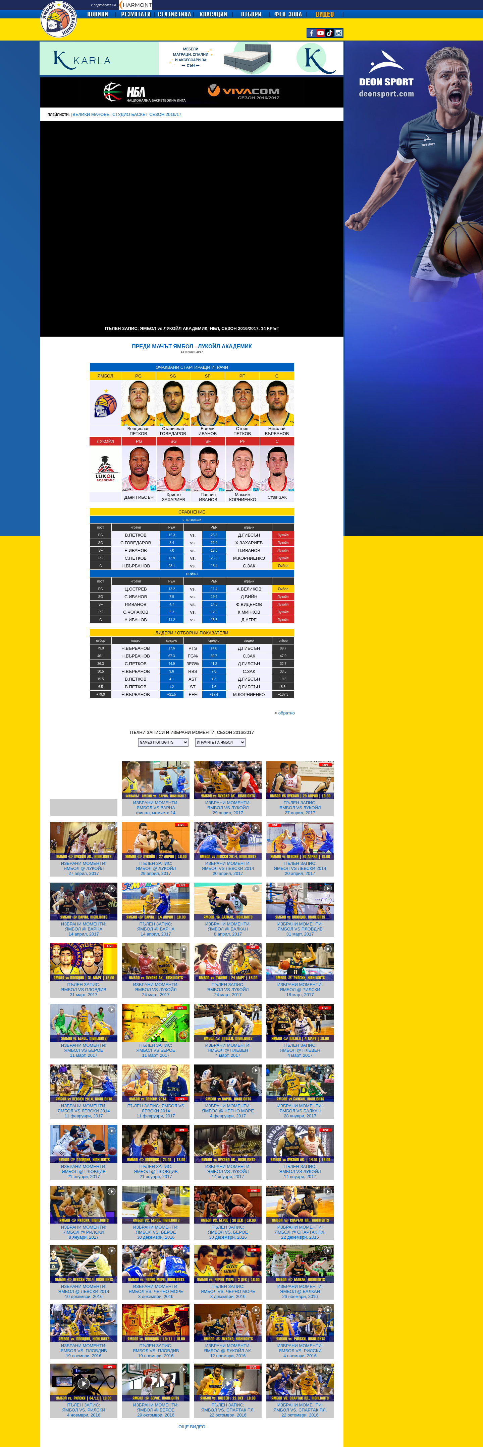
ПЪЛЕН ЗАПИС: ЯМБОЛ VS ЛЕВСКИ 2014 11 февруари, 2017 (155, 1110)
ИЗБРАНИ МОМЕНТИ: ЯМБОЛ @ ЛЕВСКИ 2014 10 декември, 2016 (83, 1291)
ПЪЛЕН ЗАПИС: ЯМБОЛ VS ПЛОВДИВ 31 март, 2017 (83, 989)
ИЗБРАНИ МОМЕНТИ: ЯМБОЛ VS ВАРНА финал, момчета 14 (155, 807)
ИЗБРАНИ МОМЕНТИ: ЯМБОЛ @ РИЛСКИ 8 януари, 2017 (83, 1232)
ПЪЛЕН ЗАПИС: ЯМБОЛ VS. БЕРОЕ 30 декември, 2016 (228, 1232)
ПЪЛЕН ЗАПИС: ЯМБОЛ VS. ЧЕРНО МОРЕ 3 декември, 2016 (228, 1291)
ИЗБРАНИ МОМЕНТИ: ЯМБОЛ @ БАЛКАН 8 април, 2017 (228, 929)
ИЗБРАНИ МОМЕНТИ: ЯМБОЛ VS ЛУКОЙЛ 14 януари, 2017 (228, 1171)
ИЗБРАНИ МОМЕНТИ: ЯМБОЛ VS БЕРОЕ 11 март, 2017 (83, 1050)
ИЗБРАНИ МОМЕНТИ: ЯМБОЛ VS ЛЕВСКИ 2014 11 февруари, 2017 (84, 1110)
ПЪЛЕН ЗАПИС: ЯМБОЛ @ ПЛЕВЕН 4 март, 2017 (300, 1050)
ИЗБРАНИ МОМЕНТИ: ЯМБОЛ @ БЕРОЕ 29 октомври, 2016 (155, 1410)
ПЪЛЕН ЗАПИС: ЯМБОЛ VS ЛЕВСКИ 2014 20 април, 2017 (300, 868)
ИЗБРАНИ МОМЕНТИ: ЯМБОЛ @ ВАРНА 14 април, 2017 (83, 929)
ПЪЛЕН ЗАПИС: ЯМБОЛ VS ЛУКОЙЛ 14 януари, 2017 (300, 1171)
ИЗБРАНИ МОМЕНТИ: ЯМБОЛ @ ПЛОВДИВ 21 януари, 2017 (83, 1171)
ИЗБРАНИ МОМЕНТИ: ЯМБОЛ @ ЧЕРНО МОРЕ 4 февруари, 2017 (228, 1110)
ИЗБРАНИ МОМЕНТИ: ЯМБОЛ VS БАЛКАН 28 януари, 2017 (300, 1110)
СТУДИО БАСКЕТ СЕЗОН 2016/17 (146, 114)
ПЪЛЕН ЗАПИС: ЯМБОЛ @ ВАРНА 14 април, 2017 (155, 929)
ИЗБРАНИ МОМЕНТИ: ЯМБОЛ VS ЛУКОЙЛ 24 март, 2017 (155, 989)
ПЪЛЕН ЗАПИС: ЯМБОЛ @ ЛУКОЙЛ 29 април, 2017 (156, 868)
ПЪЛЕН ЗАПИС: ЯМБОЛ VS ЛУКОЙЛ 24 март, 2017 (228, 989)
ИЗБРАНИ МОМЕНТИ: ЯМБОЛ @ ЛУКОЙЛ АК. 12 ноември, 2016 (228, 1350)
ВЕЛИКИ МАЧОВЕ (90, 114)
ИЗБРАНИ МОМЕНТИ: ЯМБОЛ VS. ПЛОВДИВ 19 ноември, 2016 (83, 1350)
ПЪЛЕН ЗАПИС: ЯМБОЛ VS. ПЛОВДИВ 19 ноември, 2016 (155, 1350)
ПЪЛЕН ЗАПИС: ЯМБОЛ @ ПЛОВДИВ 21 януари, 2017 (156, 1171)
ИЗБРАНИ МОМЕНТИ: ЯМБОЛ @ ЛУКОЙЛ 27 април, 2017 (83, 868)
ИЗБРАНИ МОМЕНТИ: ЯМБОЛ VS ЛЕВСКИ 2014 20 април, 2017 (228, 868)
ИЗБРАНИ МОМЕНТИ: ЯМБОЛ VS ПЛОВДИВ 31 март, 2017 (300, 929)
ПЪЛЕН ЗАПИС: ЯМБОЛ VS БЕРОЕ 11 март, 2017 (155, 1050)
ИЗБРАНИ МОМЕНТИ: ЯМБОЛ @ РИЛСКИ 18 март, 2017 (300, 989)
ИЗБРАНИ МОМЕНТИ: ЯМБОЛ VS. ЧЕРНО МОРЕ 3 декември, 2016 (155, 1291)
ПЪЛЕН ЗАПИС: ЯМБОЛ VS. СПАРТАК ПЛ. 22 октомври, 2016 (228, 1410)
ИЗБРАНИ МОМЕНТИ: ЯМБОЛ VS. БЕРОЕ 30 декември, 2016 (155, 1232)
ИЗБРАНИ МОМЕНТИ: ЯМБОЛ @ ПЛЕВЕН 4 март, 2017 (228, 1050)
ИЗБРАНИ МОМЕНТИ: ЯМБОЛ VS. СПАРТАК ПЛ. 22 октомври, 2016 (300, 1410)
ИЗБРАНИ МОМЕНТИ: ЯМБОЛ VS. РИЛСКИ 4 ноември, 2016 (300, 1350)
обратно (286, 712)
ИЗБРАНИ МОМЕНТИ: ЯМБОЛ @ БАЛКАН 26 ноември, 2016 (300, 1291)
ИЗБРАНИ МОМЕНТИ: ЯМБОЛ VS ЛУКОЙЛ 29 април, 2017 (228, 807)
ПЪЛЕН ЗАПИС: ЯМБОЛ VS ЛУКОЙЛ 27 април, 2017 (300, 807)
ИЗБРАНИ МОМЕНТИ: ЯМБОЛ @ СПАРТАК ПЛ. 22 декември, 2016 (300, 1232)
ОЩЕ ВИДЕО (191, 1426)
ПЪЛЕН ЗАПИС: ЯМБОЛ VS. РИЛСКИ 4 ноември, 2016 (83, 1410)
